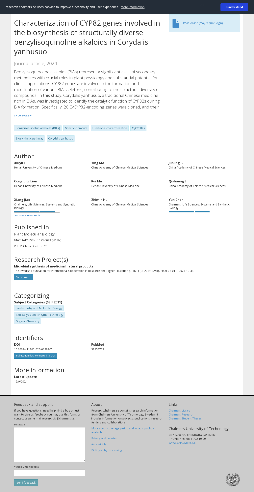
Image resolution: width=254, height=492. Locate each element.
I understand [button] (234, 7)
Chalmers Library (179, 410)
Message (19, 424)
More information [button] (132, 7)
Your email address (26, 466)
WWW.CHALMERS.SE (182, 443)
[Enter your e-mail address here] (49, 473)
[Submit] (26, 482)
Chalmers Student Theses (185, 418)
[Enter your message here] (49, 444)
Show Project (23, 277)
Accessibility (99, 444)
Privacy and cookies (104, 438)
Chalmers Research (181, 414)
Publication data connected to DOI (35, 355)
